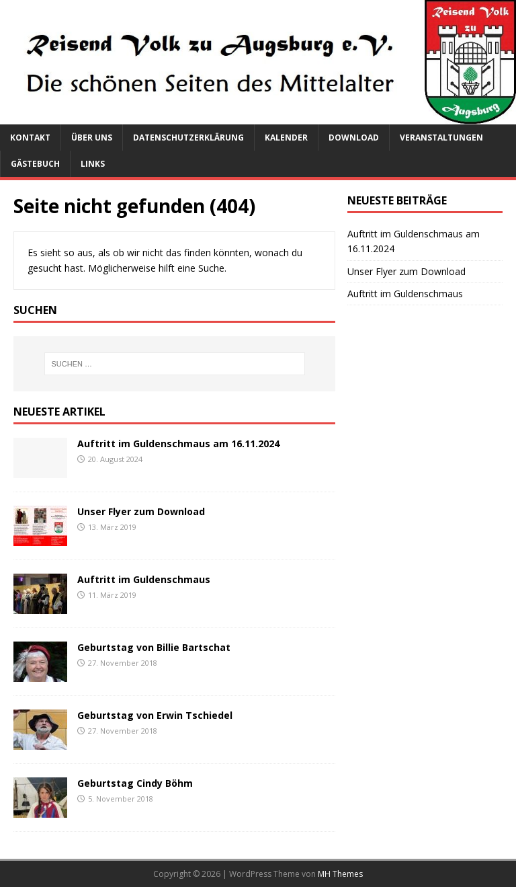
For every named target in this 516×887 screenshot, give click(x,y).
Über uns (91, 137)
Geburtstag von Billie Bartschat (153, 647)
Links (93, 163)
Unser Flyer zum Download (141, 511)
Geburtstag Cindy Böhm (135, 783)
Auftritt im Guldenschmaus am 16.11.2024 (178, 443)
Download (354, 137)
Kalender (286, 137)
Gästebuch (35, 163)
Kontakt (30, 137)
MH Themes (340, 874)
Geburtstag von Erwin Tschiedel (154, 715)
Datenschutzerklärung (188, 137)
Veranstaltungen (441, 137)
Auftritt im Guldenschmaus (143, 579)
